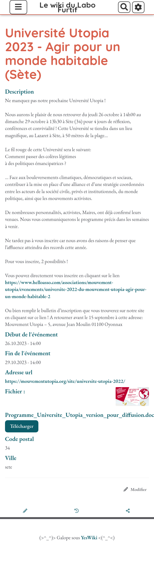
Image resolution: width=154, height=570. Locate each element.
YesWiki (89, 537)
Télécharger (21, 426)
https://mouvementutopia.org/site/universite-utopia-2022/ (65, 381)
